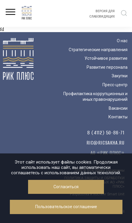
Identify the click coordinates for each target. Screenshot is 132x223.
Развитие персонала (107, 67)
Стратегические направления (98, 49)
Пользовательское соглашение (66, 206)
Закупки (120, 75)
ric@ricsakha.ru (106, 142)
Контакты (118, 116)
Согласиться (66, 186)
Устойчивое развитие (106, 58)
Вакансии (118, 108)
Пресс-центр (115, 84)
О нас (122, 40)
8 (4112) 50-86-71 (106, 132)
